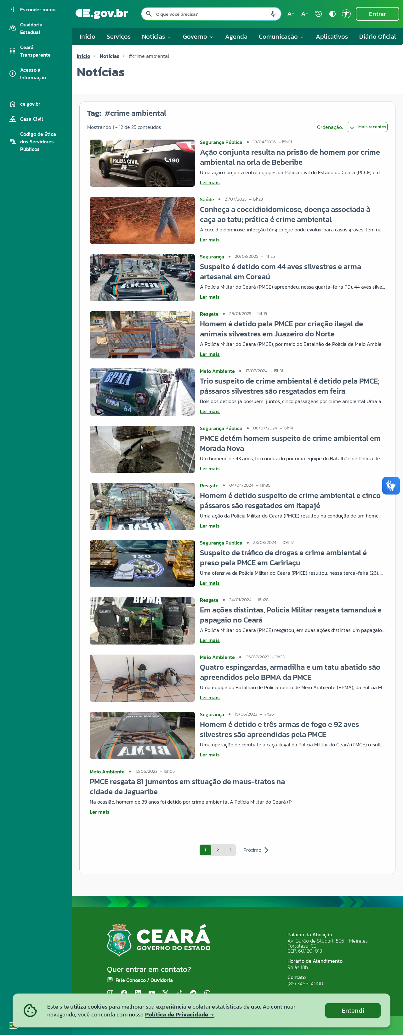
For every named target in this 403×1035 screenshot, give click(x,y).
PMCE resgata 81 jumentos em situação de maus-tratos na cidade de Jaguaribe (187, 786)
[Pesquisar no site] (211, 14)
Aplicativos (332, 36)
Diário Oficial (377, 36)
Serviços (119, 36)
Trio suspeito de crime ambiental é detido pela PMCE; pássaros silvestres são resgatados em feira (289, 386)
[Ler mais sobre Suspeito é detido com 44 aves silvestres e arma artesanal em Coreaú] (292, 296)
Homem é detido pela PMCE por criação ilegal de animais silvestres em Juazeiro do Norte (281, 329)
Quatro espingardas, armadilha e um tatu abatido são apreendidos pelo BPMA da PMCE (290, 672)
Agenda (236, 36)
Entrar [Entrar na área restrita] (377, 14)
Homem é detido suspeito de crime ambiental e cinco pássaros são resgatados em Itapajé (290, 500)
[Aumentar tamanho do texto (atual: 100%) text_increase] (304, 14)
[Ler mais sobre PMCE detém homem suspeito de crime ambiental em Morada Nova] (292, 468)
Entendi (353, 1010)
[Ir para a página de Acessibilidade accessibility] (346, 13)
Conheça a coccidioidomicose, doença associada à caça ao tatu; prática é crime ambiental (285, 214)
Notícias (109, 56)
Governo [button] (198, 36)
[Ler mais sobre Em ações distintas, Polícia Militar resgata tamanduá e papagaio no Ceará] (292, 640)
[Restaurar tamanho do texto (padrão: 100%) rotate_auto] (318, 14)
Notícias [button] (157, 36)
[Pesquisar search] (148, 14)
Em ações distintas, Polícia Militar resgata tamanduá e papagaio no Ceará (291, 615)
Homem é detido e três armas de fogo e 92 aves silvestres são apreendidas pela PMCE (279, 729)
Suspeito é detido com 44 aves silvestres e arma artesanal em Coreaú (280, 271)
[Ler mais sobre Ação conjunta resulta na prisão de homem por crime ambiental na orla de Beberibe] (292, 182)
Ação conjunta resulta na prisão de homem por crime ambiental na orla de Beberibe (290, 157)
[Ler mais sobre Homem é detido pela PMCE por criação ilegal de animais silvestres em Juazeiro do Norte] (292, 354)
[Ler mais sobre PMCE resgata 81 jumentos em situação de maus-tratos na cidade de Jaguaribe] (193, 811)
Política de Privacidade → (179, 1014)
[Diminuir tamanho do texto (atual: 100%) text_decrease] (291, 14)
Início (87, 36)
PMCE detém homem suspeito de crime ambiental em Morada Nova (290, 443)
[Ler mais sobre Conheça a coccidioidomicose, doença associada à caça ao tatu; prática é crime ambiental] (292, 239)
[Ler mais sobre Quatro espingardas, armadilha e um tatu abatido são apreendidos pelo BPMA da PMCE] (292, 697)
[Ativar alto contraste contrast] (332, 14)
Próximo (256, 850)
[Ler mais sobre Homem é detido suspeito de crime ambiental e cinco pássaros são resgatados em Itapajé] (292, 525)
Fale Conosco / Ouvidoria (144, 979)
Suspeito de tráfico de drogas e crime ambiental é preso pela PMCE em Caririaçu (283, 557)
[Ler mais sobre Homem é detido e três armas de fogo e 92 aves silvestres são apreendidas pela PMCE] (292, 754)
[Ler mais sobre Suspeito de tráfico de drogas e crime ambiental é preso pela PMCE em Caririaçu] (292, 582)
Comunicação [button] (281, 36)
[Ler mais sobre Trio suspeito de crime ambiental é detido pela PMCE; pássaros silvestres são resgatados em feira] (292, 411)
